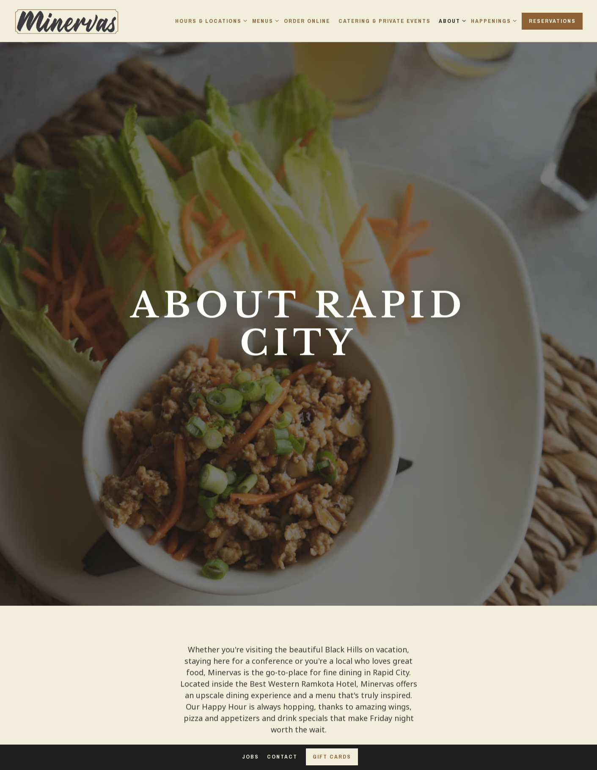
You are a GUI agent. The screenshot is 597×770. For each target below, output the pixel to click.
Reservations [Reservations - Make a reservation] (552, 21)
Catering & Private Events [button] (384, 21)
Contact (282, 756)
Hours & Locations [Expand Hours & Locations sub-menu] (210, 20)
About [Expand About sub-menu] (450, 20)
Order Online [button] (307, 21)
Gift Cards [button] (332, 756)
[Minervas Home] (67, 20)
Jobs (250, 756)
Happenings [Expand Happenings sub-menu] (492, 20)
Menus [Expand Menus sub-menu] (264, 20)
